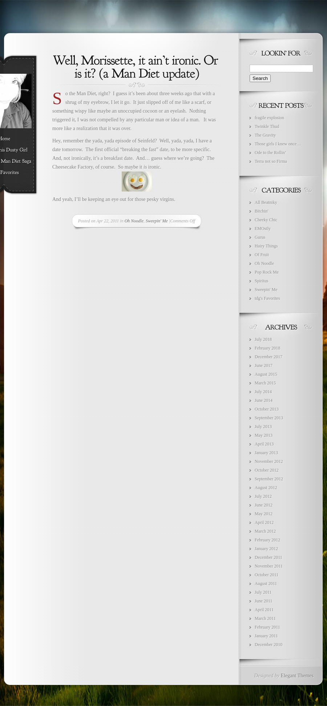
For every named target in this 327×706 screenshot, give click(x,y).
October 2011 (266, 574)
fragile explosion (269, 117)
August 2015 (266, 374)
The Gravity (265, 135)
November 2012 (269, 461)
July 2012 (263, 496)
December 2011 (268, 557)
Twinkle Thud (267, 126)
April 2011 (264, 609)
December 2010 (268, 644)
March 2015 (265, 383)
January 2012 (266, 548)
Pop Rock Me (267, 272)
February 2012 (267, 539)
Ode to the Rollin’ (270, 152)
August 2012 (266, 487)
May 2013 (263, 435)
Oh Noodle (134, 220)
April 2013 (264, 444)
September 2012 (269, 478)
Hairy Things (266, 246)
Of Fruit (262, 254)
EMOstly (263, 228)
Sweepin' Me (157, 220)
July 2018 (263, 339)
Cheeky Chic (266, 219)
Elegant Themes (297, 675)
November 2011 (269, 566)
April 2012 (264, 522)
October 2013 (267, 409)
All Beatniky (266, 202)
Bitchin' (262, 211)
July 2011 (263, 592)
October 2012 (267, 470)
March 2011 (265, 618)
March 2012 (265, 531)
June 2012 (263, 505)
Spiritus (261, 280)
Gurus (260, 237)
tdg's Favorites (267, 298)
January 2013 (266, 452)
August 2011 (266, 583)
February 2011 (267, 627)
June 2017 (263, 365)
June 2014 (263, 400)
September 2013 (269, 417)
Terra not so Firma (271, 161)
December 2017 (268, 356)
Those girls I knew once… (278, 143)
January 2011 (266, 635)
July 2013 (263, 426)
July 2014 (263, 391)
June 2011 (263, 601)
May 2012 (263, 513)
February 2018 (267, 348)
